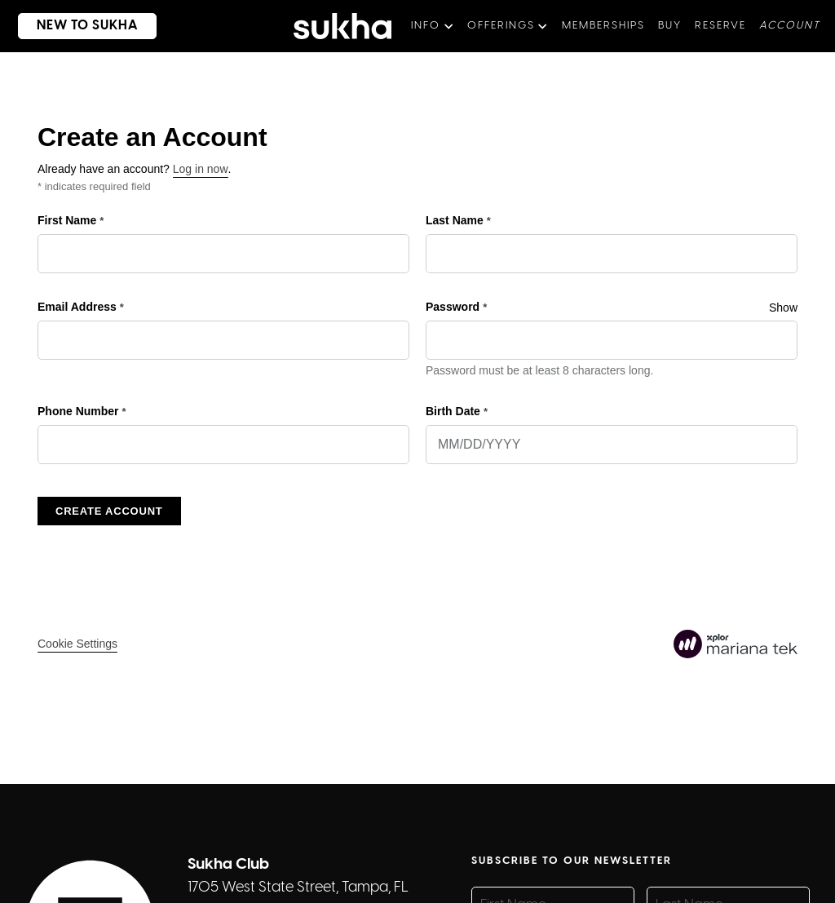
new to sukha (87, 26)
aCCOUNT (789, 25)
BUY (670, 25)
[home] (342, 26)
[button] (432, 26)
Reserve (720, 25)
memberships (603, 25)
